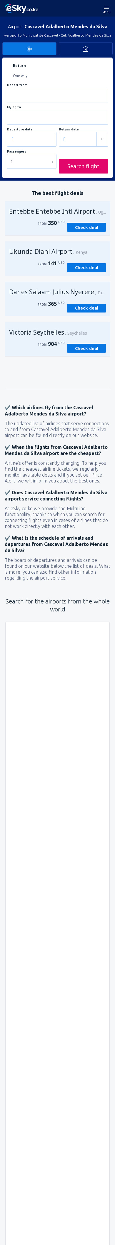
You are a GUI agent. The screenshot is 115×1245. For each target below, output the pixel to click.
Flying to (14, 107)
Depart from (17, 85)
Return (19, 65)
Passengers (16, 151)
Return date (69, 129)
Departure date (20, 129)
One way (20, 75)
